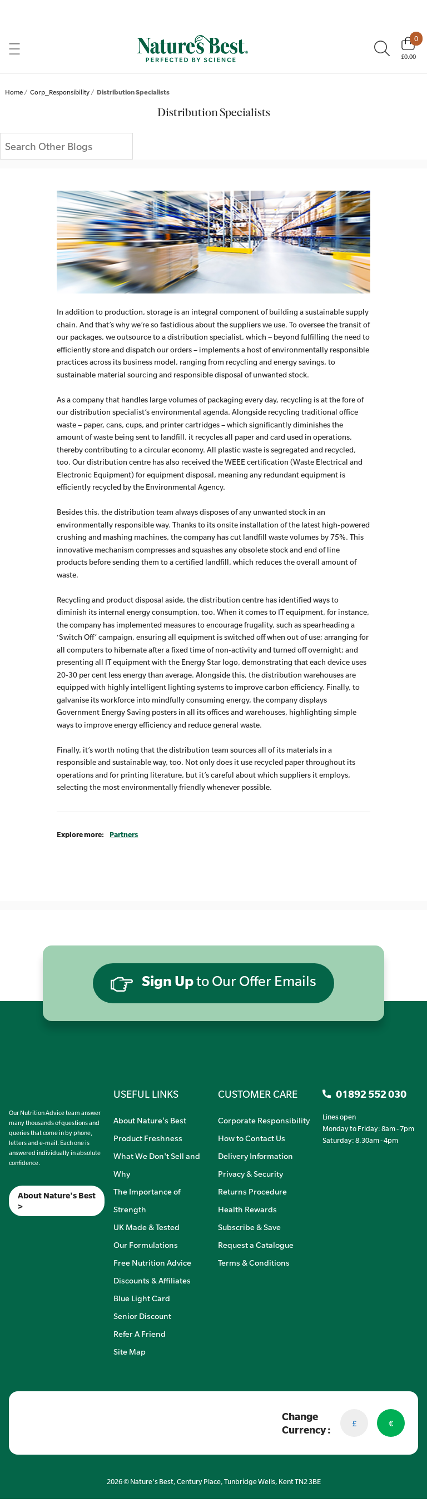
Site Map (129, 1351)
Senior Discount (142, 1316)
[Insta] (18, 1230)
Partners (124, 834)
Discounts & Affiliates (152, 1280)
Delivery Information (255, 1156)
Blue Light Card (141, 1298)
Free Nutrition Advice (152, 1262)
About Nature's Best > (57, 1200)
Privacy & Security (250, 1173)
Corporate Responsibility (264, 1120)
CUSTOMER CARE (257, 1094)
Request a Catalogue (256, 1245)
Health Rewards (247, 1209)
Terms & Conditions (254, 1262)
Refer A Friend (139, 1333)
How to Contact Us (251, 1138)
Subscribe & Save (249, 1227)
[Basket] (408, 48)
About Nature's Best (149, 1120)
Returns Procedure (252, 1191)
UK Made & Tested (146, 1227)
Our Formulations (145, 1245)
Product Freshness (147, 1138)
